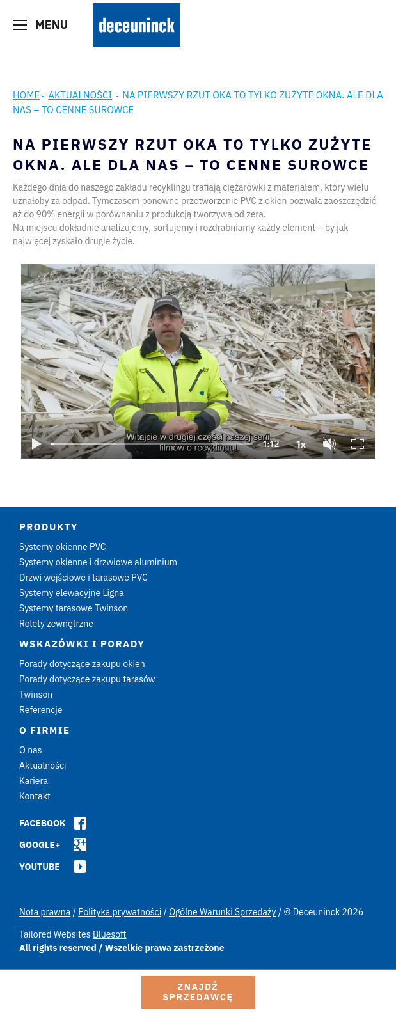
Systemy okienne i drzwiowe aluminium (98, 562)
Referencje (41, 710)
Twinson (35, 694)
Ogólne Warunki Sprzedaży (222, 912)
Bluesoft (110, 934)
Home (26, 95)
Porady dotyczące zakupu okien (82, 664)
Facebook (42, 823)
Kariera (33, 781)
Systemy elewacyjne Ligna (71, 593)
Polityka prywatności (119, 912)
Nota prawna (44, 912)
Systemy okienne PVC (62, 547)
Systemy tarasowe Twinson (73, 608)
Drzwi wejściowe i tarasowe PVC (83, 577)
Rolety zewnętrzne (56, 623)
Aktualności (80, 95)
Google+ (39, 845)
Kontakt (35, 796)
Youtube (39, 866)
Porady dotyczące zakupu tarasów (87, 679)
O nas (30, 750)
